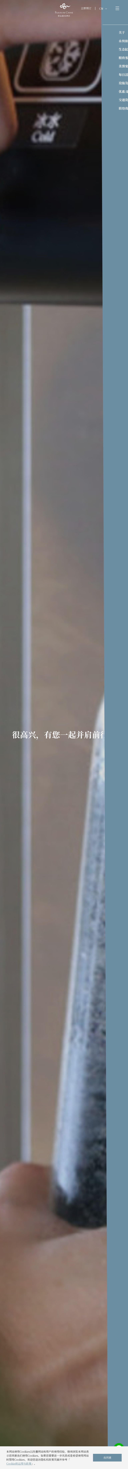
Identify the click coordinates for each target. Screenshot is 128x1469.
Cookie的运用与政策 (18, 1463)
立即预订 (86, 8)
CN (103, 9)
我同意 (107, 1457)
